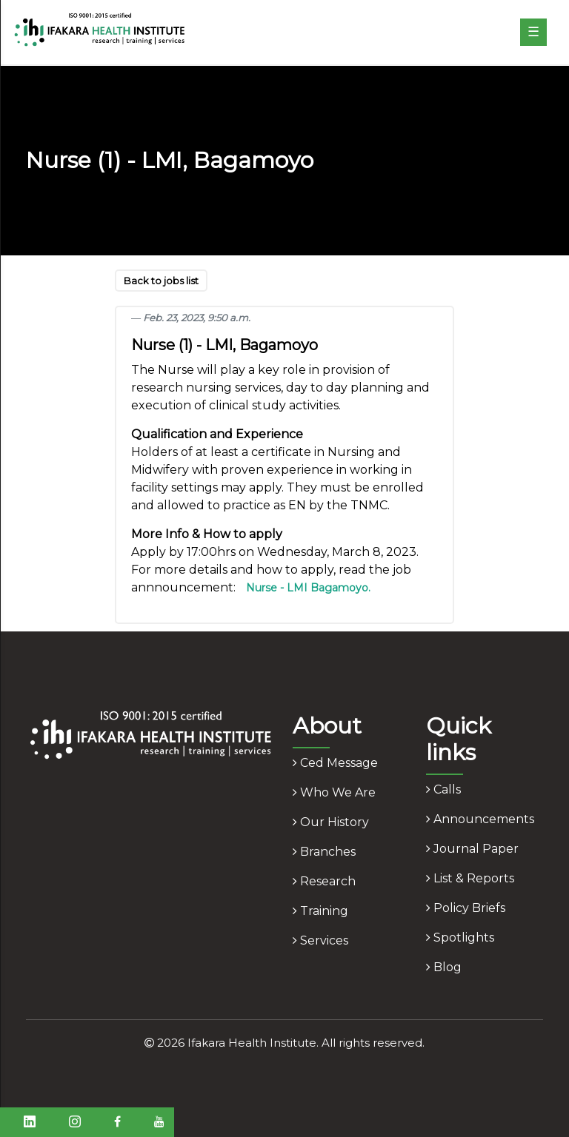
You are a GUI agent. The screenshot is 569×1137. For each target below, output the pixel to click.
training (320, 911)
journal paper (472, 849)
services (320, 940)
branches (324, 852)
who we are (334, 792)
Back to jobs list (161, 280)
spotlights (460, 937)
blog (444, 967)
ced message (335, 763)
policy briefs (465, 908)
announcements (480, 819)
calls (443, 789)
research (324, 881)
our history (331, 822)
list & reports (470, 878)
